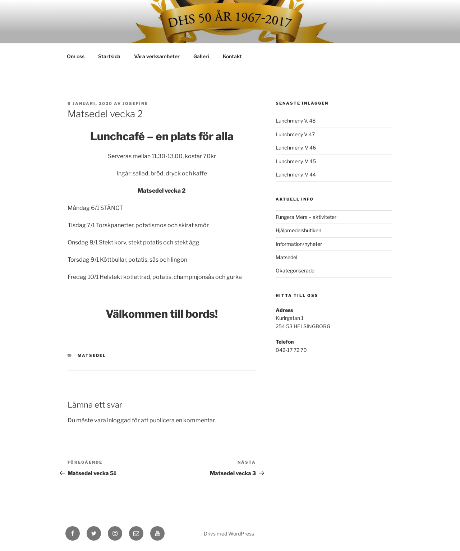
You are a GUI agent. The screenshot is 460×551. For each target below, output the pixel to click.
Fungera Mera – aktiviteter (306, 217)
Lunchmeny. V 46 (296, 147)
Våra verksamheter (157, 56)
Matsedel (92, 355)
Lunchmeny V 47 (295, 134)
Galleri (201, 56)
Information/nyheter (299, 244)
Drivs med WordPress (229, 534)
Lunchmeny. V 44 (296, 174)
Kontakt (232, 56)
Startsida (109, 56)
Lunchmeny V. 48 (296, 121)
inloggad (119, 420)
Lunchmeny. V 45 (296, 161)
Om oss (75, 56)
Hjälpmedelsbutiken (298, 230)
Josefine (135, 103)
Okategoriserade (295, 270)
